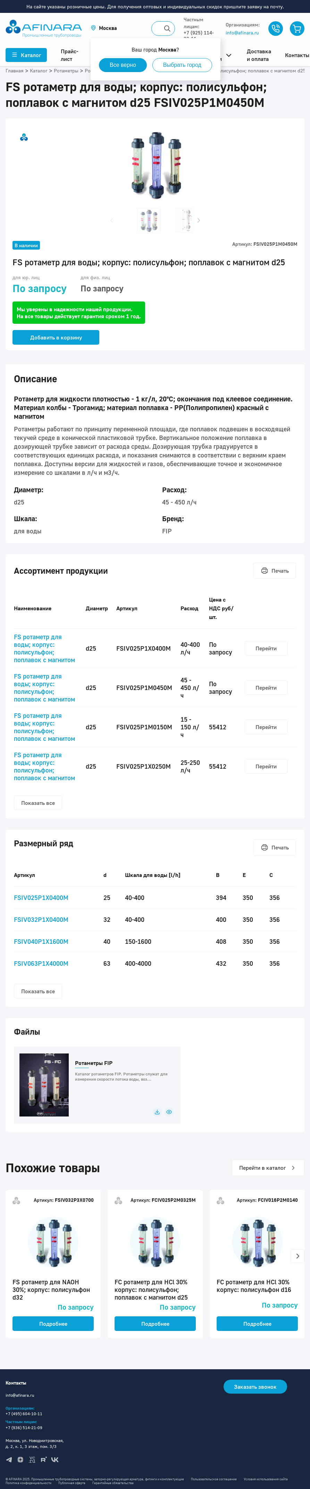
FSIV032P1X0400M (41, 919)
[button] (104, 28)
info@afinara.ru (242, 33)
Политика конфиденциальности (28, 1483)
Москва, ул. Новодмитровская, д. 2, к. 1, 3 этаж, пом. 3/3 (35, 1443)
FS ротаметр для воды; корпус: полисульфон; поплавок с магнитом (44, 648)
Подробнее (53, 1323)
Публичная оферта (71, 1483)
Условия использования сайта (266, 1479)
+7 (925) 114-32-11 (199, 35)
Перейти (266, 648)
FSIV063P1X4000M (41, 963)
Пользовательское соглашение (214, 1479)
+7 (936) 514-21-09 (24, 1427)
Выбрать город (182, 65)
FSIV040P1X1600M (41, 941)
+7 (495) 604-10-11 (24, 1413)
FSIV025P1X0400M (41, 897)
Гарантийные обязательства (113, 1483)
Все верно (123, 65)
